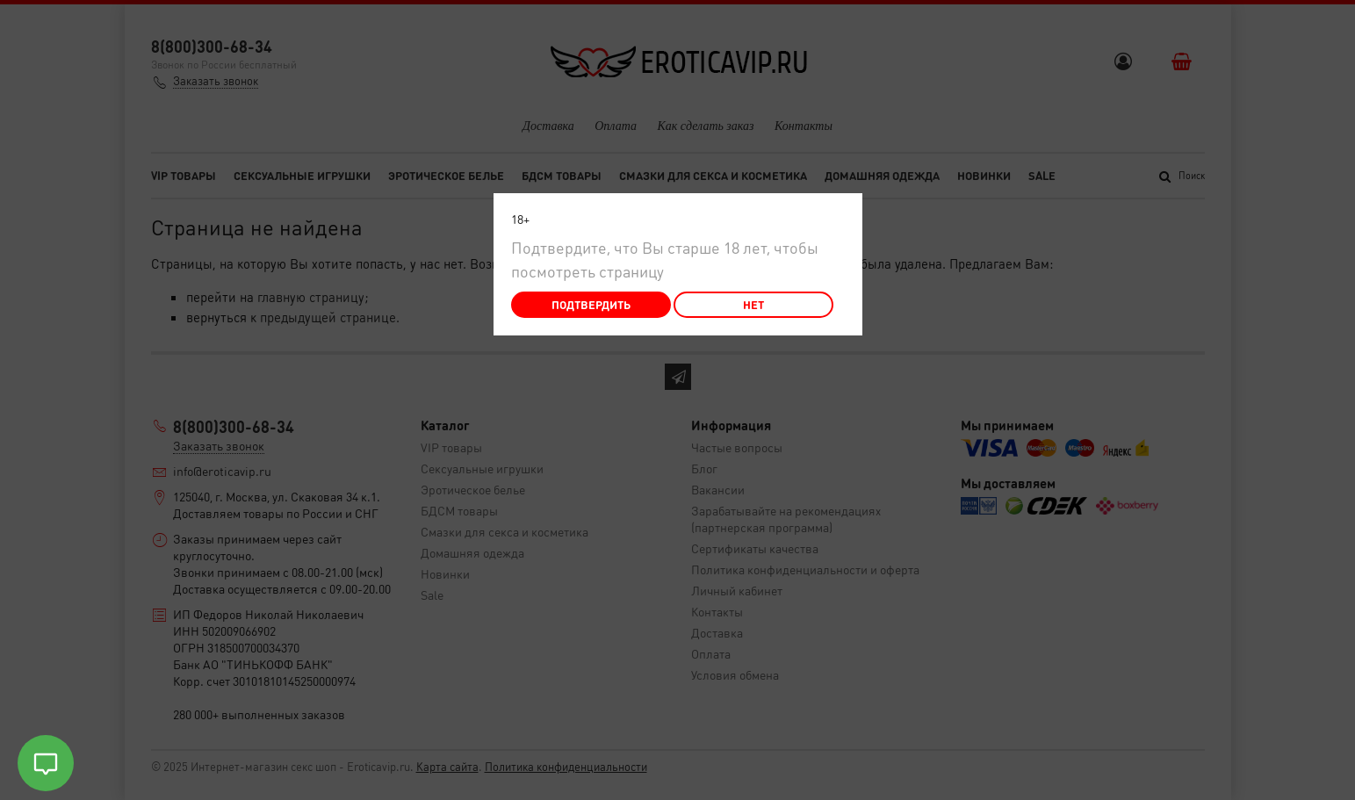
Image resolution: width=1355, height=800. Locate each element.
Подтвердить (591, 304)
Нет (753, 304)
